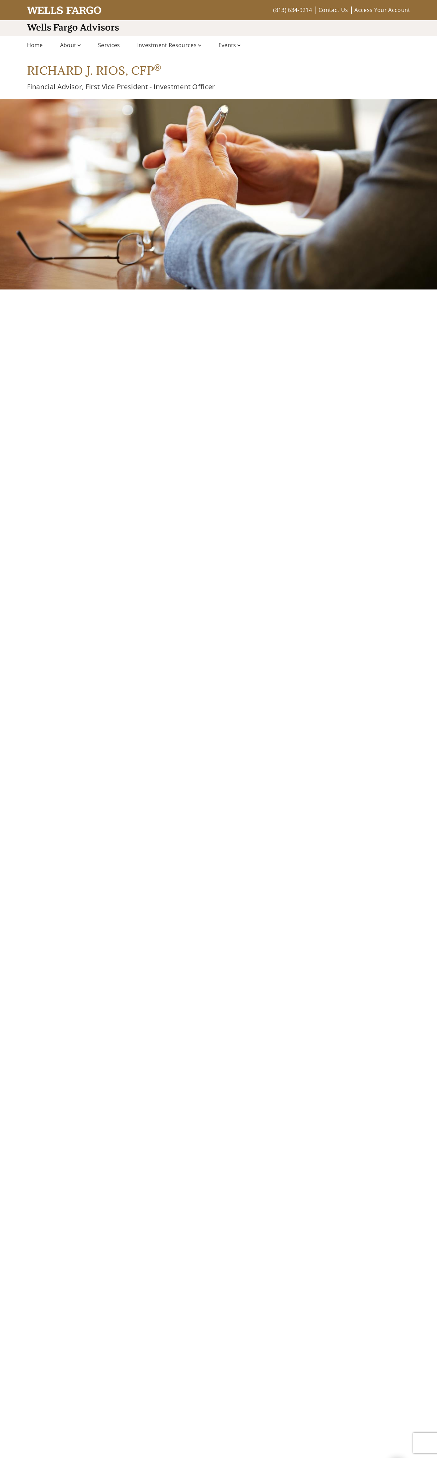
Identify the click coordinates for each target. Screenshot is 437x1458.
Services (109, 45)
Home (35, 45)
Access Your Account (382, 10)
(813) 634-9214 (292, 10)
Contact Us (333, 10)
